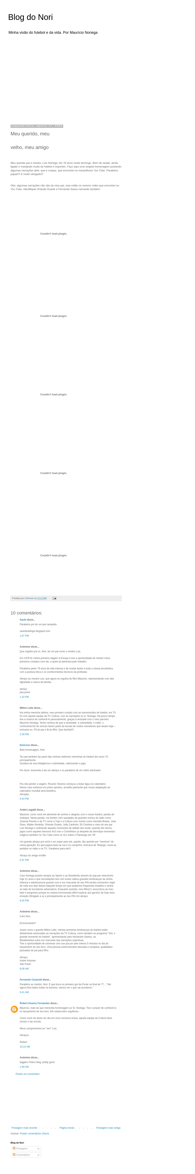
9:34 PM (24, 900)
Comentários (21, 1154)
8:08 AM (24, 968)
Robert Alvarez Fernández (35, 1003)
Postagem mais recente (24, 1127)
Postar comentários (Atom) (34, 1133)
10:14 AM (25, 1046)
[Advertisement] (38, 78)
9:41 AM (24, 992)
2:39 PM (24, 734)
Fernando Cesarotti (31, 979)
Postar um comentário (27, 1074)
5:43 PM (24, 798)
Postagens (20, 1148)
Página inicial (67, 1127)
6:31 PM (24, 860)
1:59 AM (24, 1066)
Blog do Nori (30, 17)
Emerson (25, 745)
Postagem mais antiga (108, 1127)
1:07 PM (24, 635)
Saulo (23, 619)
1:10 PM (24, 697)
